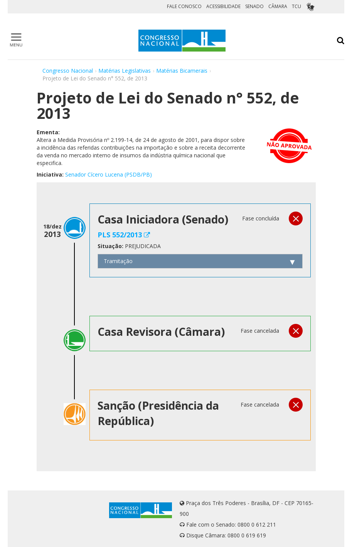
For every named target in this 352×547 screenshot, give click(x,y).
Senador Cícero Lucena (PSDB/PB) (108, 174)
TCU (296, 6)
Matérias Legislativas (124, 70)
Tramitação (118, 261)
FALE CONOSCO (184, 6)
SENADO (254, 6)
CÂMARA (277, 6)
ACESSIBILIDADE (223, 6)
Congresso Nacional (67, 70)
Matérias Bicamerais (181, 70)
